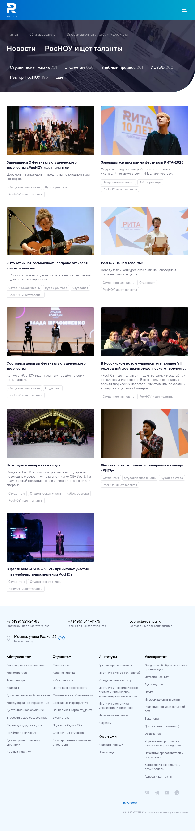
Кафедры (105, 723)
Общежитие (153, 733)
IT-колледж (107, 752)
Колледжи (108, 736)
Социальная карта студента (73, 710)
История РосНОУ (157, 677)
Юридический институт (116, 680)
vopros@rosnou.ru (145, 621)
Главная (13, 34)
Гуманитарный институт (116, 665)
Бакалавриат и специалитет (27, 665)
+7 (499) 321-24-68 (23, 621)
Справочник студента (68, 732)
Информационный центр (162, 699)
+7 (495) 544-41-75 (84, 621)
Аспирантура (16, 680)
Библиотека (61, 717)
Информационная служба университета (97, 34)
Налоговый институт (113, 715)
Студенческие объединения (73, 695)
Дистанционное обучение (25, 710)
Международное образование (28, 703)
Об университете (42, 34)
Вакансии (152, 718)
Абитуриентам (19, 656)
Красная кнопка (64, 672)
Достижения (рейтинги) (162, 726)
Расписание (61, 665)
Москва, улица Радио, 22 (35, 636)
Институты (108, 656)
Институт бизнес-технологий (120, 672)
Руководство (154, 684)
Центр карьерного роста (70, 687)
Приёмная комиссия (21, 732)
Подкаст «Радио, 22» (67, 725)
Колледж (13, 687)
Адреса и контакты (158, 776)
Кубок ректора (63, 680)
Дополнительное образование (28, 695)
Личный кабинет (19, 752)
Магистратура (17, 672)
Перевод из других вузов (24, 725)
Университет (156, 656)
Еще (59, 77)
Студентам (62, 656)
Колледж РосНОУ (111, 744)
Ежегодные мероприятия (70, 703)
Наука (149, 692)
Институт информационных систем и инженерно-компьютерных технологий (119, 692)
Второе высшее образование (27, 717)
